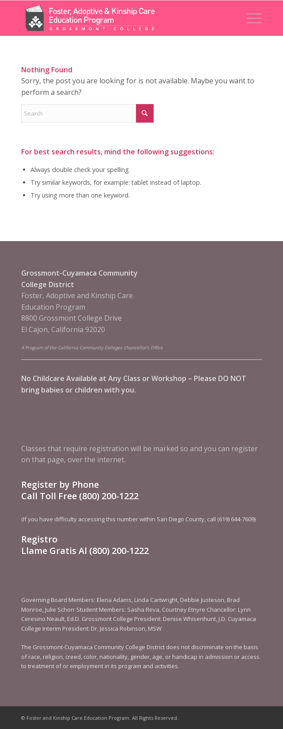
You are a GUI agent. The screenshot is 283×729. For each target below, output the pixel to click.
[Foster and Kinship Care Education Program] (117, 18)
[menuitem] (250, 18)
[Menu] (250, 18)
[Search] (87, 113)
